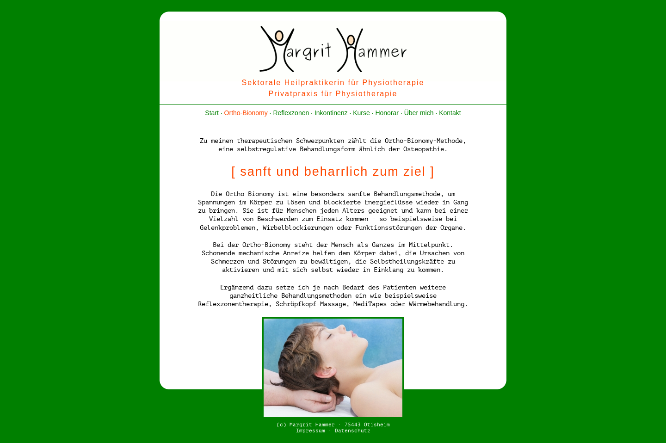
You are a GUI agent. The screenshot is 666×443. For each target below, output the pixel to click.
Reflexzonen (291, 113)
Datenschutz (352, 431)
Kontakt (450, 113)
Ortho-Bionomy (246, 113)
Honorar (387, 113)
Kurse (361, 113)
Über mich (419, 113)
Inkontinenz (331, 113)
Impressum (310, 431)
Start (212, 113)
